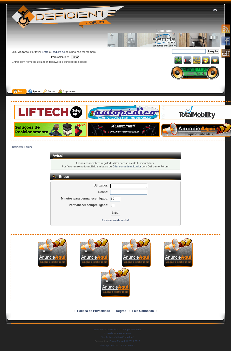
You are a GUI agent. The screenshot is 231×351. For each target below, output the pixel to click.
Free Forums (124, 333)
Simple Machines (132, 329)
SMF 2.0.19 (100, 329)
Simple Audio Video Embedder (117, 337)
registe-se (59, 51)
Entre (45, 51)
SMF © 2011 (115, 329)
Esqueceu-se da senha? (115, 220)
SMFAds (108, 333)
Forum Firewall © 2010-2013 (124, 341)
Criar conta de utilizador (127, 166)
